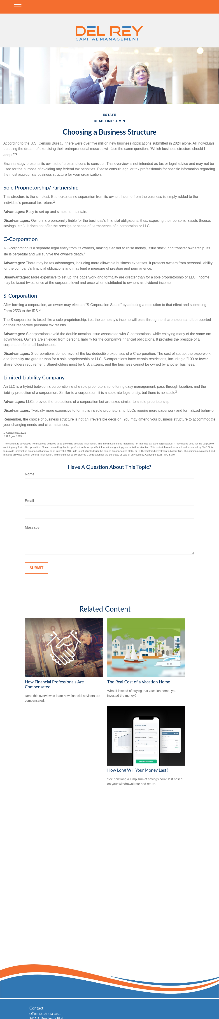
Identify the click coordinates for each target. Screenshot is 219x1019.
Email (29, 501)
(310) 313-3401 (50, 1014)
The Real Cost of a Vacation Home (138, 681)
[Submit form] (36, 568)
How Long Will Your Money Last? (137, 770)
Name (30, 474)
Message (32, 527)
